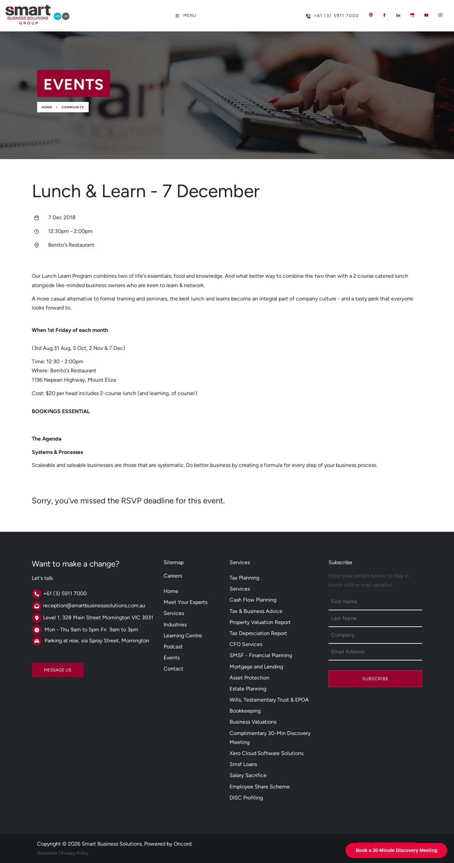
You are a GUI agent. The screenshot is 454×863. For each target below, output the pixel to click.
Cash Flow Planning (253, 600)
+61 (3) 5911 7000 (321, 12)
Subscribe (375, 678)
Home (47, 107)
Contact (173, 668)
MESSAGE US (45, 667)
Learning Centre (183, 635)
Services (174, 613)
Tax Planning (244, 578)
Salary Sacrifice (248, 775)
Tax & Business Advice (256, 611)
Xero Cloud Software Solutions (266, 753)
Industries (175, 624)
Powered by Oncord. (168, 844)
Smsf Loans (243, 764)
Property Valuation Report (260, 622)
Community (73, 107)
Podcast (173, 646)
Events (172, 657)
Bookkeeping (245, 711)
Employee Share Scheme (260, 786)
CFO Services (246, 644)
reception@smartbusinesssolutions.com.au (94, 605)
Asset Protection (249, 677)
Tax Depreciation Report (258, 633)
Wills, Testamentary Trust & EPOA (269, 700)
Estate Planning (248, 689)
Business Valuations (253, 722)
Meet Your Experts (185, 602)
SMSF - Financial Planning (261, 655)
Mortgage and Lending (256, 666)
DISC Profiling (246, 797)
